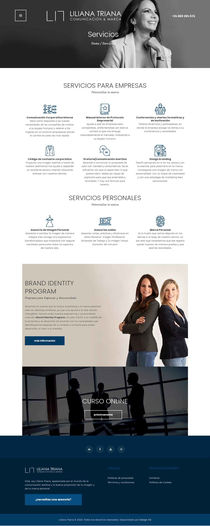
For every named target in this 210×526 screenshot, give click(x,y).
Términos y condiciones (121, 482)
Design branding (160, 159)
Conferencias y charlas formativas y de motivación (160, 119)
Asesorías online (105, 230)
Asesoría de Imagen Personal (49, 230)
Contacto (154, 478)
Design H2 (145, 520)
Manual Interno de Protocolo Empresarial (105, 119)
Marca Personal (160, 230)
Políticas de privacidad (120, 478)
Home (95, 43)
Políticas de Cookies (160, 482)
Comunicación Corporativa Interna (50, 117)
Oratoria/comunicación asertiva (105, 159)
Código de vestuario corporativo (50, 159)
